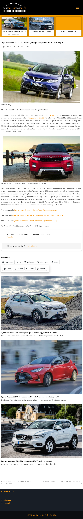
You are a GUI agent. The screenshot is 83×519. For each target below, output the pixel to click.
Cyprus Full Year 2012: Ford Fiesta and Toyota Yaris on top (35, 220)
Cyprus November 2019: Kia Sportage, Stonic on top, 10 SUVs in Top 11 (29, 333)
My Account (5, 503)
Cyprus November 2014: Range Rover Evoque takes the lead (37, 210)
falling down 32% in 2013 (36, 118)
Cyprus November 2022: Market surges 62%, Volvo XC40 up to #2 (26, 461)
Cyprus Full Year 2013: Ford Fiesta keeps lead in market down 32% (37, 215)
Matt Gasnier (24, 47)
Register (10, 237)
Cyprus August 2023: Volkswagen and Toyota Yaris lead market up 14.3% (30, 397)
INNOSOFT (53, 115)
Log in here (31, 246)
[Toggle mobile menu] (77, 7)
